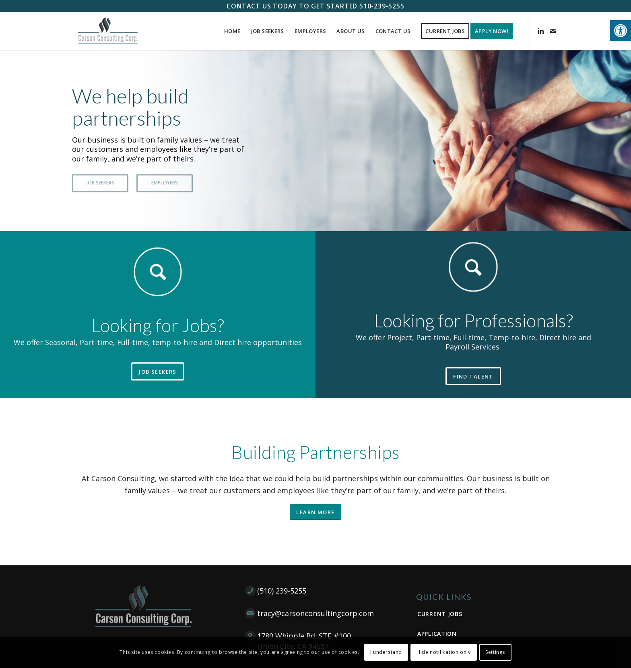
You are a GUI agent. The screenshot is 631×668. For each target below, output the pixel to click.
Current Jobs (439, 614)
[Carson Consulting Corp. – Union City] (108, 31)
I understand (386, 652)
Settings (495, 652)
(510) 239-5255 (281, 591)
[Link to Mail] (553, 31)
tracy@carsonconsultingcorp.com (315, 613)
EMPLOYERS (164, 181)
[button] (620, 30)
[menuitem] (232, 31)
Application (437, 633)
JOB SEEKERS (100, 181)
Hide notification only (443, 652)
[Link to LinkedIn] (541, 31)
